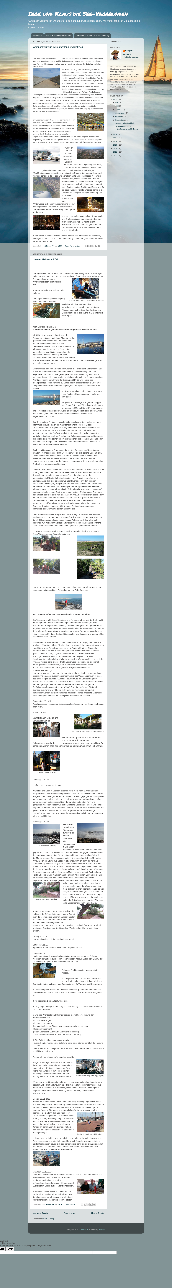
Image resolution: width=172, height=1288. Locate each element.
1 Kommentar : (71, 1204)
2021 (115, 152)
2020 (115, 148)
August (118, 110)
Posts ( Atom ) (48, 1219)
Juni (117, 106)
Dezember (119, 120)
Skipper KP (130, 51)
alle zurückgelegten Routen (58, 36)
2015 (115, 99)
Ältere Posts (97, 1213)
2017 (115, 138)
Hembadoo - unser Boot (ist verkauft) (92, 36)
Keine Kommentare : (73, 246)
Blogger (102, 1229)
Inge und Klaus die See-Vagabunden (78, 14)
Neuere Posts (40, 1213)
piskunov (84, 1229)
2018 (115, 141)
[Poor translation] (10, 1249)
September (120, 113)
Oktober (118, 117)
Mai (117, 102)
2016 (115, 134)
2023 (115, 156)
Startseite (37, 36)
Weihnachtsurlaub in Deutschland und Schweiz (58, 47)
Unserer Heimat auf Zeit (46, 259)
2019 (115, 145)
